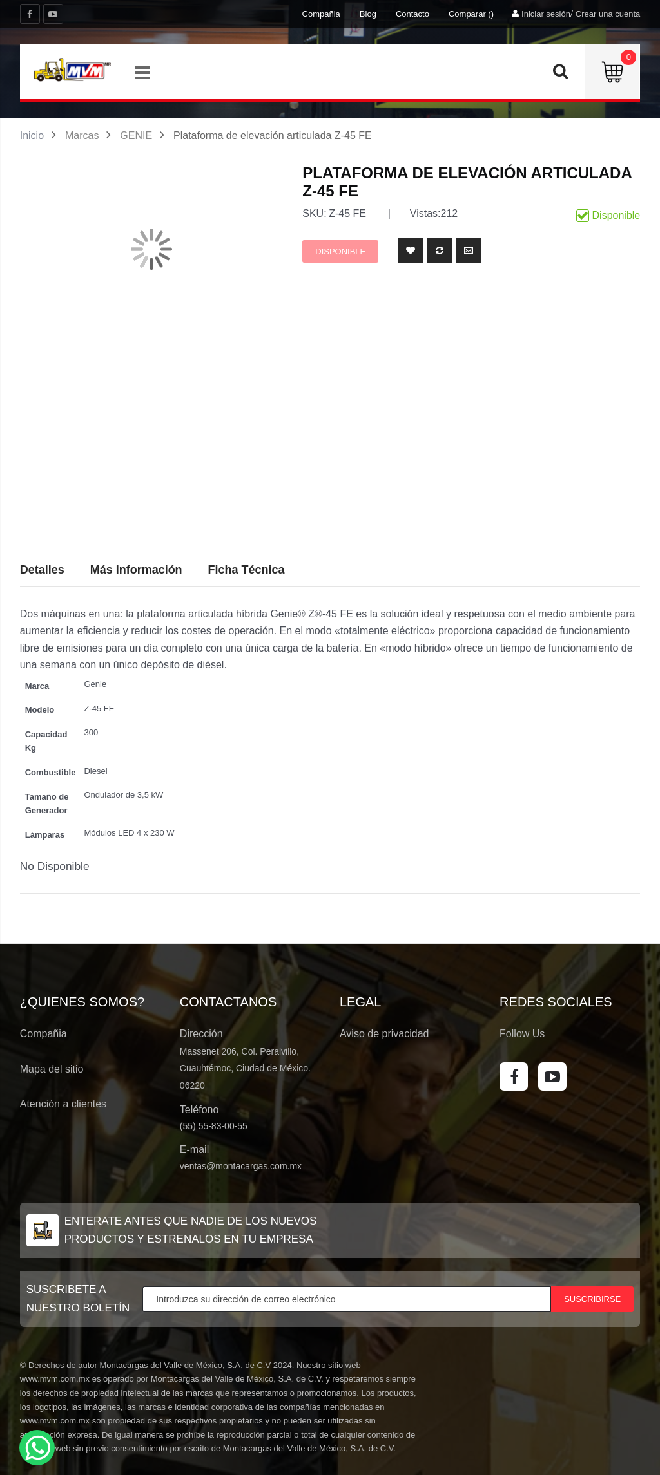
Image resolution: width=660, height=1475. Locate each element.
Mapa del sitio (52, 1069)
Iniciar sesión (545, 14)
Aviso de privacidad (384, 1033)
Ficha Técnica (246, 569)
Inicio (32, 135)
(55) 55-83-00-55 (214, 1126)
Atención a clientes (63, 1103)
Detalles (42, 569)
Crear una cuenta (608, 14)
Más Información (136, 569)
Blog (368, 14)
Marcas (82, 135)
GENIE (136, 135)
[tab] (246, 570)
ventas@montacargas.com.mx (241, 1166)
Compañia (321, 14)
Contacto (412, 14)
